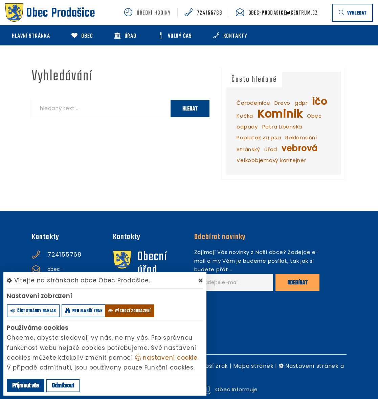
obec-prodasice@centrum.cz (283, 13)
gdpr (301, 102)
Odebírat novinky (220, 237)
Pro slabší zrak (206, 366)
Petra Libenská (282, 126)
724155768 (209, 13)
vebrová (300, 148)
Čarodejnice (253, 102)
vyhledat (352, 13)
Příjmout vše (25, 386)
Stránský (248, 149)
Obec (314, 115)
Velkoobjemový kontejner (271, 160)
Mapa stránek (253, 366)
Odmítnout (63, 386)
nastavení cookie (166, 358)
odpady (247, 126)
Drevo (282, 102)
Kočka (245, 115)
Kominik (280, 113)
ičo (319, 101)
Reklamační (301, 137)
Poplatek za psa (259, 137)
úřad (270, 149)
